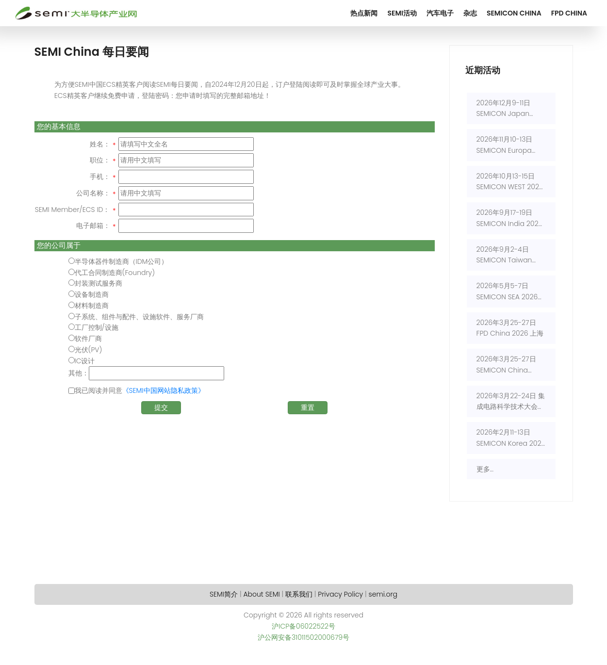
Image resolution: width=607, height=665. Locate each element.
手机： (100, 176)
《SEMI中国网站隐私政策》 (163, 390)
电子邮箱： (93, 225)
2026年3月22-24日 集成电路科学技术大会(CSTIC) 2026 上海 (510, 402)
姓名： (100, 144)
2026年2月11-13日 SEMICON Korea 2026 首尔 (511, 438)
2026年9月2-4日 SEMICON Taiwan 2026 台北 (504, 255)
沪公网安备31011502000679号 (303, 637)
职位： (100, 160)
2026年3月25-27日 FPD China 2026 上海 (510, 328)
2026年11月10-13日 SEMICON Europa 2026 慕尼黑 (504, 145)
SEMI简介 (224, 594)
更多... (485, 469)
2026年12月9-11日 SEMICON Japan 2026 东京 (503, 109)
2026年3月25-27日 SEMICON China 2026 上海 (506, 365)
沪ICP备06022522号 (303, 626)
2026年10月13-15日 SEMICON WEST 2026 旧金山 (509, 182)
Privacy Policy (340, 594)
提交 (161, 407)
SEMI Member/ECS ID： (72, 209)
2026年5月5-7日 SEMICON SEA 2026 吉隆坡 (507, 292)
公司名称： (93, 193)
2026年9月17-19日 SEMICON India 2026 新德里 (509, 218)
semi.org (383, 594)
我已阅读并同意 (140, 390)
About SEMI (261, 594)
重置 (307, 407)
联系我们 (298, 594)
